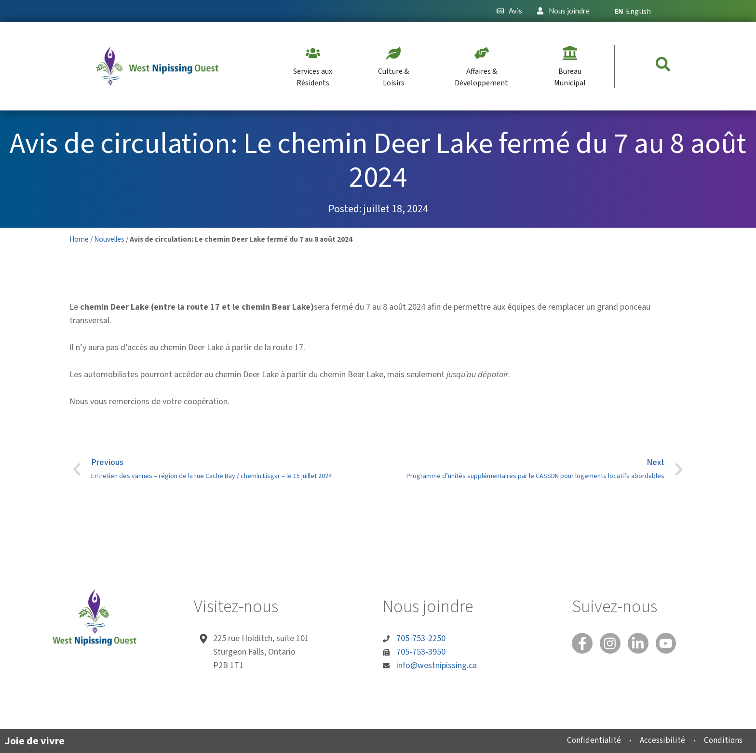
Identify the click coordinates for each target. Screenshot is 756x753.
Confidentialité (585, 740)
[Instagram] (612, 644)
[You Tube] (671, 644)
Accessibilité (657, 740)
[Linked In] (642, 644)
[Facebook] (583, 644)
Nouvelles (109, 239)
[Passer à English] (637, 11)
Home (79, 239)
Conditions (721, 740)
